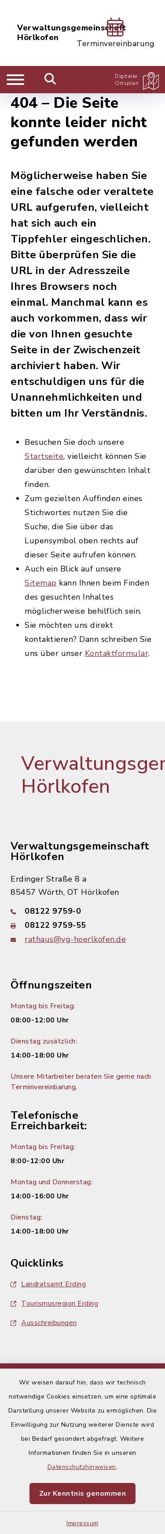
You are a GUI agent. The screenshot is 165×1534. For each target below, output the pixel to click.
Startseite (44, 456)
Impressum (82, 1523)
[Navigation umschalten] (15, 80)
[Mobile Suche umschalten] (50, 79)
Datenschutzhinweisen (82, 1467)
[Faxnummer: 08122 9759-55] (82, 925)
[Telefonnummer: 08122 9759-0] (82, 911)
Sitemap (41, 583)
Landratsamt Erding (48, 1284)
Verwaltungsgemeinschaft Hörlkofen (71, 32)
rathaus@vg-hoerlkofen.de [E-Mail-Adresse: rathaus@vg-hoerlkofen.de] (75, 939)
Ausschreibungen (44, 1323)
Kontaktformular (117, 653)
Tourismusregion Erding (54, 1303)
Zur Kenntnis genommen (82, 1493)
